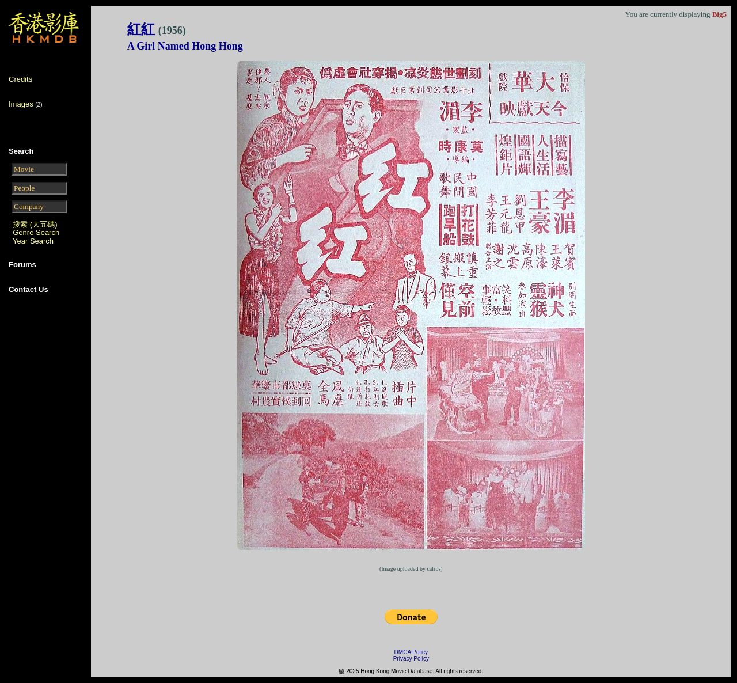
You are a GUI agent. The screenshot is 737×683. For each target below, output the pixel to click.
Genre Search (36, 232)
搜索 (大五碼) (35, 224)
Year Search (33, 241)
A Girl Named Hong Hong (185, 46)
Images (21, 104)
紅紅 (156, 29)
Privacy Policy (411, 658)
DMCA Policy (411, 652)
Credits (20, 79)
